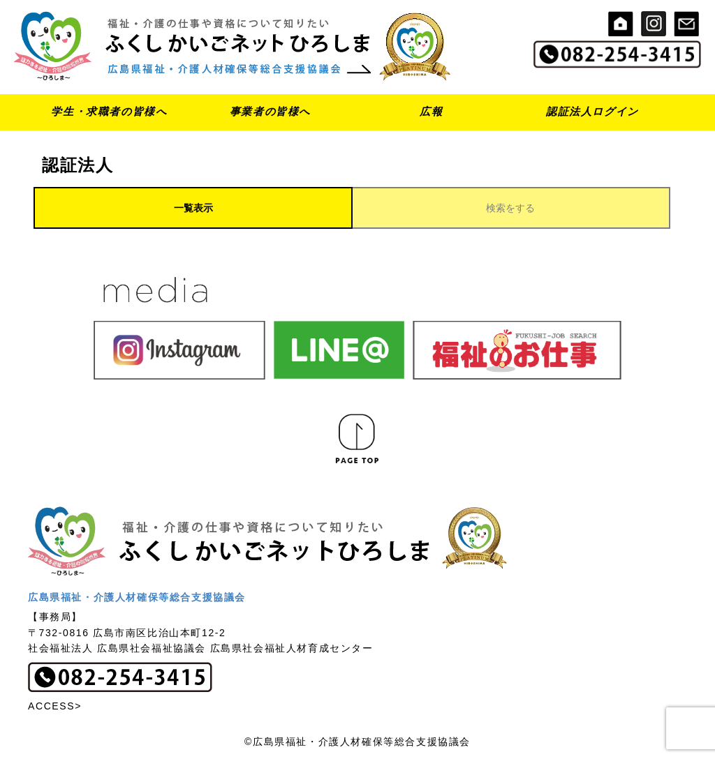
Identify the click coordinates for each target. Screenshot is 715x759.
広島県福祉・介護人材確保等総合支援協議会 (137, 597)
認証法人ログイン (592, 111)
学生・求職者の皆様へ (109, 111)
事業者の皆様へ (270, 111)
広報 (431, 111)
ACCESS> (55, 706)
